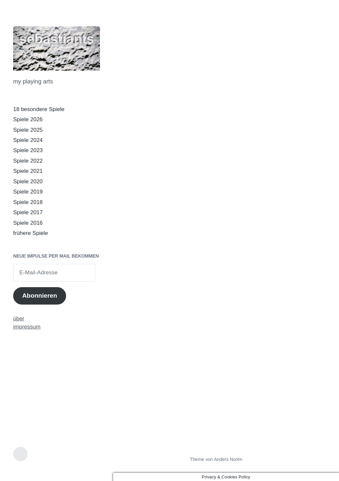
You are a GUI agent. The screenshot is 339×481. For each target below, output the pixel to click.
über (18, 318)
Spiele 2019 (28, 192)
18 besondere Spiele (38, 109)
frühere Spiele (30, 233)
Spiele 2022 (28, 161)
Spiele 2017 (28, 212)
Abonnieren (39, 295)
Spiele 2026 (28, 119)
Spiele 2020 (28, 181)
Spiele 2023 (28, 150)
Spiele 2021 (28, 171)
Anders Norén (228, 459)
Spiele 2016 (28, 223)
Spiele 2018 (28, 202)
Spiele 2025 (28, 130)
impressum (26, 327)
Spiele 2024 (28, 140)
